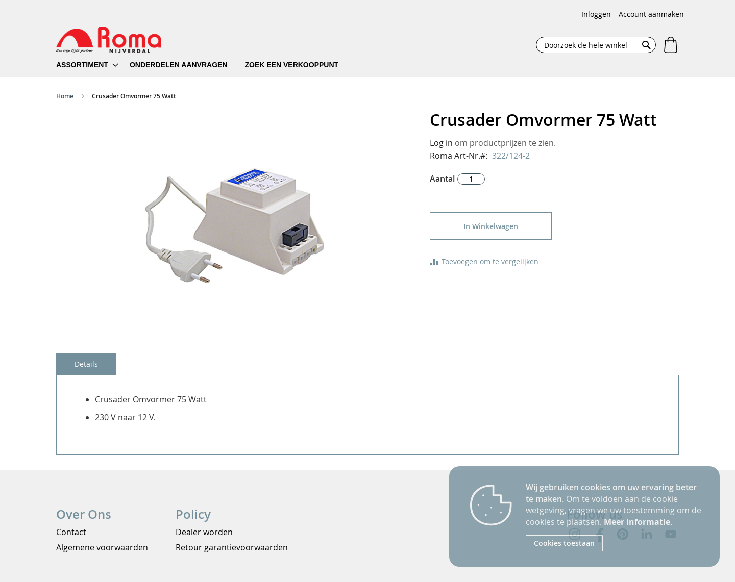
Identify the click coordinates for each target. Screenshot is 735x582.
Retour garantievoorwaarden (232, 547)
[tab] (86, 364)
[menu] (204, 65)
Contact (71, 532)
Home (65, 96)
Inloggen (596, 14)
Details (86, 364)
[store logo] (108, 40)
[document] (615, 516)
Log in (441, 142)
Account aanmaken (651, 14)
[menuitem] (87, 65)
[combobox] (596, 45)
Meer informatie (637, 521)
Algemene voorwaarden (102, 547)
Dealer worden (204, 532)
